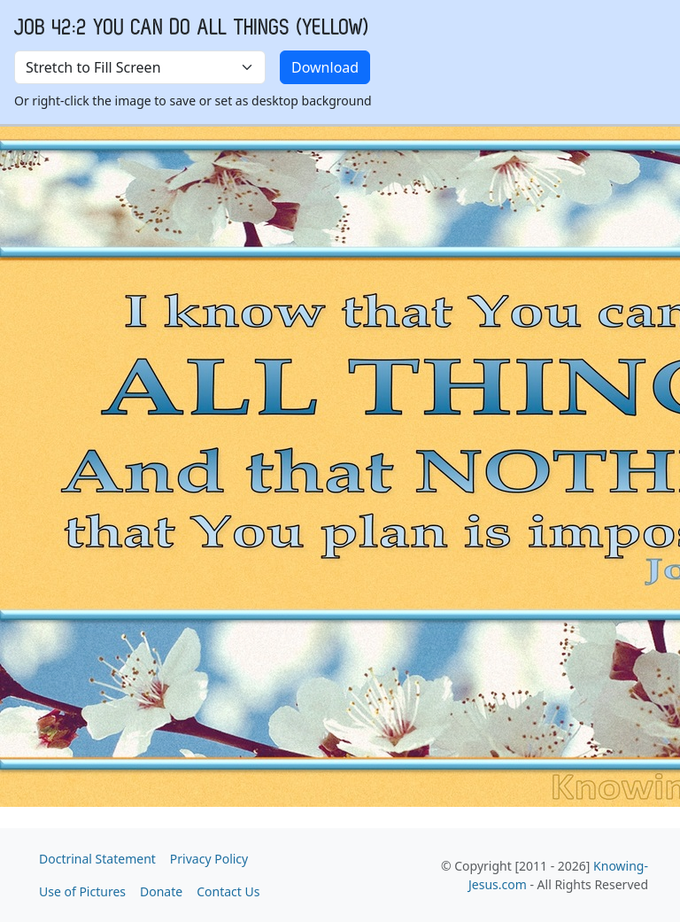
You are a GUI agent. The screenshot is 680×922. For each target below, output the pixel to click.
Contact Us (228, 891)
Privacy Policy (209, 858)
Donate (161, 891)
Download (325, 67)
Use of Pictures (82, 891)
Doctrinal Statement (97, 858)
